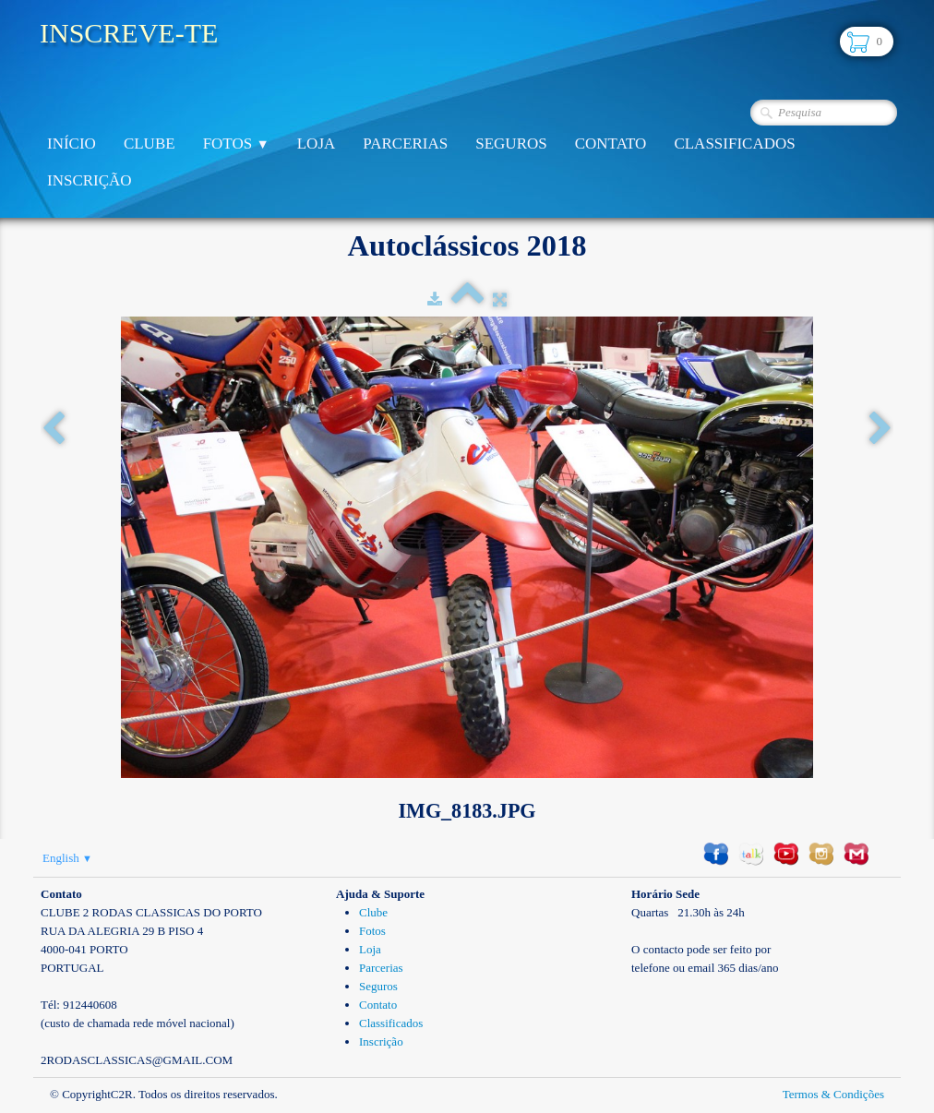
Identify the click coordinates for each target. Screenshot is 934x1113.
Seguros (510, 143)
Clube (149, 143)
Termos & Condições (833, 1094)
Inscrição (89, 180)
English (67, 858)
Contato (611, 143)
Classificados (734, 143)
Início (71, 143)
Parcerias (405, 143)
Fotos (236, 143)
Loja (316, 143)
